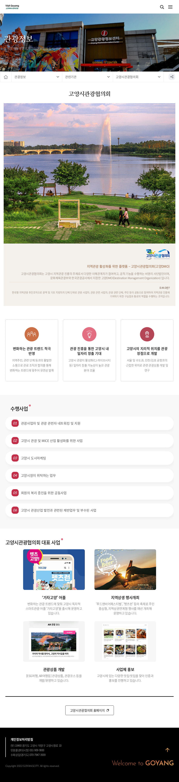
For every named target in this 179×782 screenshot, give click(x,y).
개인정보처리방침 (22, 739)
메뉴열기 (170, 7)
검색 (162, 7)
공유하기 (172, 76)
